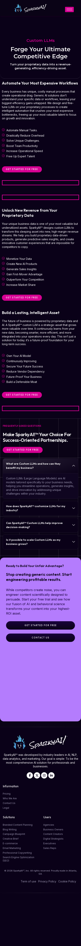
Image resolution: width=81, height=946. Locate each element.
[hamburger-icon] (69, 9)
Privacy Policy (47, 881)
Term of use (28, 881)
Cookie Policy (67, 881)
